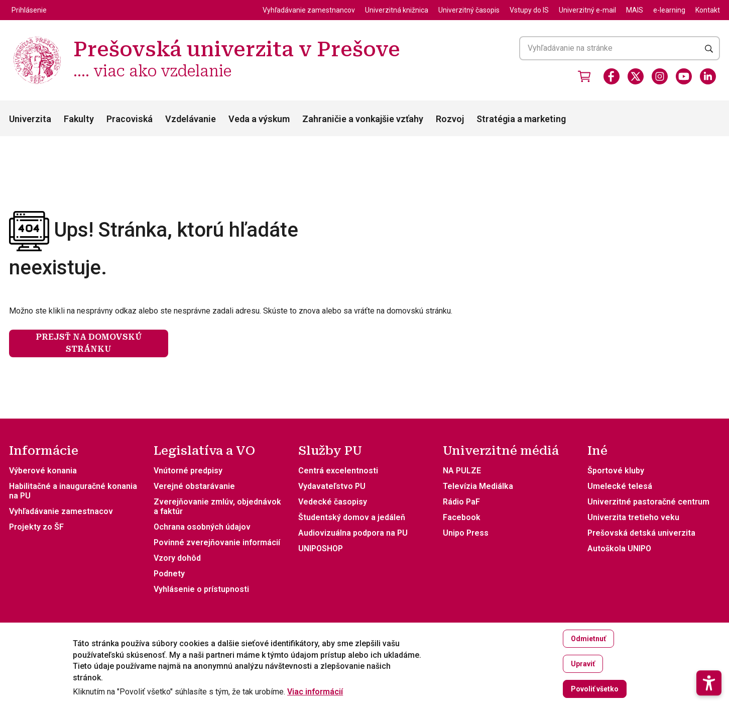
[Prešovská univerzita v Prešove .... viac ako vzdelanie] (37, 38)
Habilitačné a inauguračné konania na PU (73, 490)
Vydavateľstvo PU (332, 486)
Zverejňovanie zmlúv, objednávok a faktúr (217, 506)
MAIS (634, 10)
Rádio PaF (461, 502)
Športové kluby (615, 470)
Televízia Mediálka (478, 486)
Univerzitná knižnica (396, 10)
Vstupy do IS (529, 10)
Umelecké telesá (619, 486)
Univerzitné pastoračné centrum (648, 502)
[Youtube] (684, 76)
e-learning (669, 10)
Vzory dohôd (177, 558)
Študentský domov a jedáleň (351, 517)
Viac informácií (315, 691)
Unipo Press (466, 533)
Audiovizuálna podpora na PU (353, 533)
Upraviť (583, 664)
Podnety (169, 573)
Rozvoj (450, 119)
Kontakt (707, 10)
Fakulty (79, 119)
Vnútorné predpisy (188, 470)
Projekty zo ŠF (36, 527)
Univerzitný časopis (469, 10)
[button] (708, 655)
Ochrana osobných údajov (202, 527)
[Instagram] (660, 76)
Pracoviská (129, 119)
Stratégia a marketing (521, 119)
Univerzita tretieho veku (633, 517)
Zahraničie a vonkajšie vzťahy (362, 119)
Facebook (461, 517)
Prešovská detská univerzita (641, 533)
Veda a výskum (259, 119)
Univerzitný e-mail (587, 10)
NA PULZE (462, 470)
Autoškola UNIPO (619, 548)
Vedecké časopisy (332, 502)
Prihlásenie (29, 10)
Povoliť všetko (595, 689)
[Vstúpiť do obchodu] (584, 76)
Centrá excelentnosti (338, 470)
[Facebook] (611, 76)
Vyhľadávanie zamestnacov (61, 511)
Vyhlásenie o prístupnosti (201, 589)
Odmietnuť (588, 639)
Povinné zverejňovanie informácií (217, 542)
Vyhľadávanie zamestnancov (309, 10)
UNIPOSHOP (320, 548)
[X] (636, 76)
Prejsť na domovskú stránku (89, 343)
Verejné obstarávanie (194, 486)
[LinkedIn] (708, 76)
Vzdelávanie (190, 119)
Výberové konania (43, 470)
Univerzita (30, 119)
